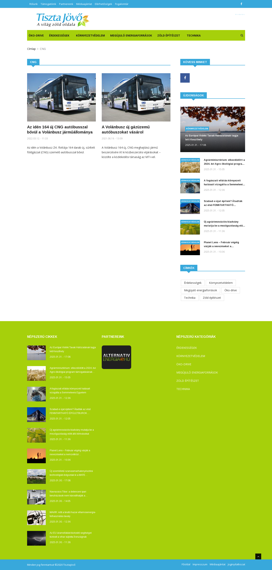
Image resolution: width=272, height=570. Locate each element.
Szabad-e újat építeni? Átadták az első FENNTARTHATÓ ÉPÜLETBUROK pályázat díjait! (223, 203)
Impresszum (200, 564)
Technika (194, 35)
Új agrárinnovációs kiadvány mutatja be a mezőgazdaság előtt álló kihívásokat (224, 224)
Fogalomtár (121, 4)
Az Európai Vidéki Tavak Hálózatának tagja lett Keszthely (211, 137)
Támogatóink (48, 4)
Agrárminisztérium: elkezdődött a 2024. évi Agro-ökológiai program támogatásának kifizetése (224, 162)
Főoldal (186, 564)
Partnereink (66, 4)
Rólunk (33, 4)
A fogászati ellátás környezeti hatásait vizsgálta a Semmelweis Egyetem (224, 182)
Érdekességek (59, 35)
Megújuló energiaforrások (131, 35)
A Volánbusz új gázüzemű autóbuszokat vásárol (126, 129)
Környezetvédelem (90, 35)
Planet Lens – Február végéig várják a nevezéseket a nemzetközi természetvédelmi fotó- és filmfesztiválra (222, 244)
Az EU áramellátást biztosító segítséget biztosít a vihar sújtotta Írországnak (71, 535)
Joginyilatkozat (236, 564)
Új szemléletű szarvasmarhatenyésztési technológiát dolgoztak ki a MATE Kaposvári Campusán (71, 473)
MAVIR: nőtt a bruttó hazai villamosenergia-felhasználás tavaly (73, 514)
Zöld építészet (168, 35)
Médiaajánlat (84, 4)
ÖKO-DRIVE (36, 35)
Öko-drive (230, 290)
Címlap (31, 49)
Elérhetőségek (103, 4)
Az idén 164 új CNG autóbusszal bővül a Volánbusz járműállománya (60, 129)
